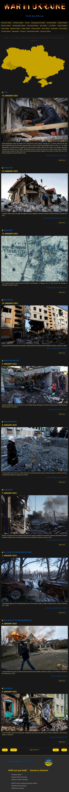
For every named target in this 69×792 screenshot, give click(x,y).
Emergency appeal (16, 774)
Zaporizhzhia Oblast (33, 31)
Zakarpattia (15, 31)
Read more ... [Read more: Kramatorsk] (62, 482)
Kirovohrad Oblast (32, 25)
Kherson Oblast (6, 25)
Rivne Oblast (46, 28)
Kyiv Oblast (43, 25)
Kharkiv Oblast (62, 23)
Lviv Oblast (52, 25)
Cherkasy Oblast (18, 23)
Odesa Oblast (26, 28)
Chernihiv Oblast (6, 23)
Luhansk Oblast (62, 25)
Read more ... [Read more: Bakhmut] (62, 292)
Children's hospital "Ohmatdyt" (19, 779)
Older (55, 750)
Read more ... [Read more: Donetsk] (62, 222)
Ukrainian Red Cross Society (19, 777)
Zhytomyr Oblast (45, 31)
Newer (13, 750)
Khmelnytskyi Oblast (19, 25)
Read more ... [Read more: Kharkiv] (62, 414)
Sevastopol (54, 28)
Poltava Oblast (35, 28)
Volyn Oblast (5, 28)
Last (64, 750)
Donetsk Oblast (51, 23)
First (5, 750)
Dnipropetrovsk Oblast (38, 23)
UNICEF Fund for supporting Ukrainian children (24, 783)
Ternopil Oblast (6, 31)
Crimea (27, 23)
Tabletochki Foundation (17, 788)
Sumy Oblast (63, 28)
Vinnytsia (23, 31)
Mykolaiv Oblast (15, 28)
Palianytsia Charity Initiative (19, 785)
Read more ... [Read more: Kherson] (62, 681)
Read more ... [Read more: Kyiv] (62, 160)
